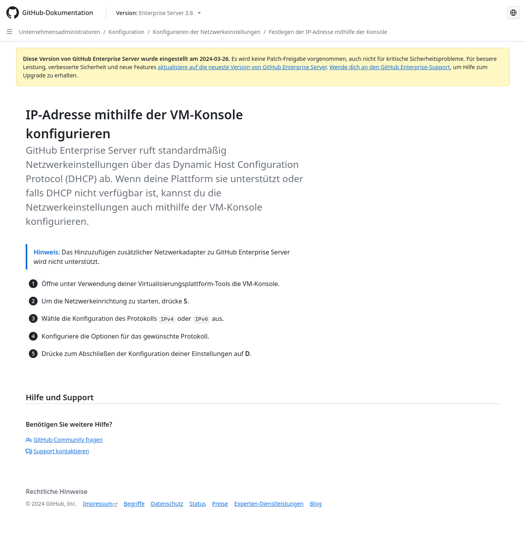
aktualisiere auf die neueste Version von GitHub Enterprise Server (242, 67)
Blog (316, 503)
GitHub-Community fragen (64, 439)
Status (197, 503)
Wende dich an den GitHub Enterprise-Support (389, 67)
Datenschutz (167, 503)
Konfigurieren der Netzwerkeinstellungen (206, 32)
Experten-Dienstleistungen (268, 503)
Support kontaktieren (57, 451)
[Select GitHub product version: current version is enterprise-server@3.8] (159, 13)
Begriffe (134, 503)
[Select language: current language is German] (513, 12)
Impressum (98, 503)
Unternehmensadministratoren (59, 32)
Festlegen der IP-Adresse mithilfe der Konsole (328, 32)
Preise (220, 503)
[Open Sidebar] (9, 31)
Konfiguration (127, 32)
